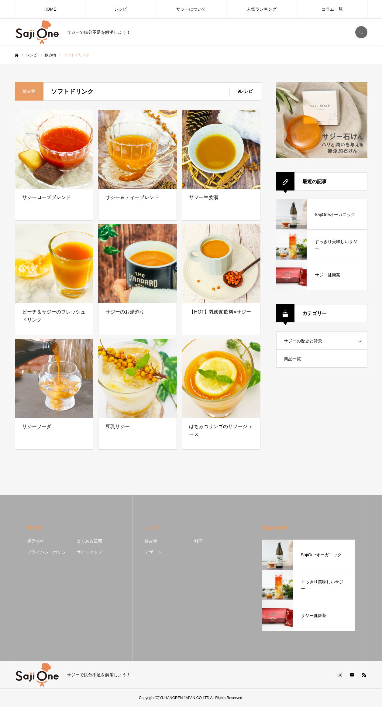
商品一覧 (292, 358)
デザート (153, 552)
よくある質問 (89, 541)
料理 (198, 541)
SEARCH (361, 32)
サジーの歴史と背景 (303, 340)
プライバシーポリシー (48, 552)
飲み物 (151, 541)
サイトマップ (89, 552)
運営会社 (35, 541)
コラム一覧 (332, 9)
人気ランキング (262, 9)
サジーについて (191, 9)
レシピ (120, 9)
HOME (50, 9)
